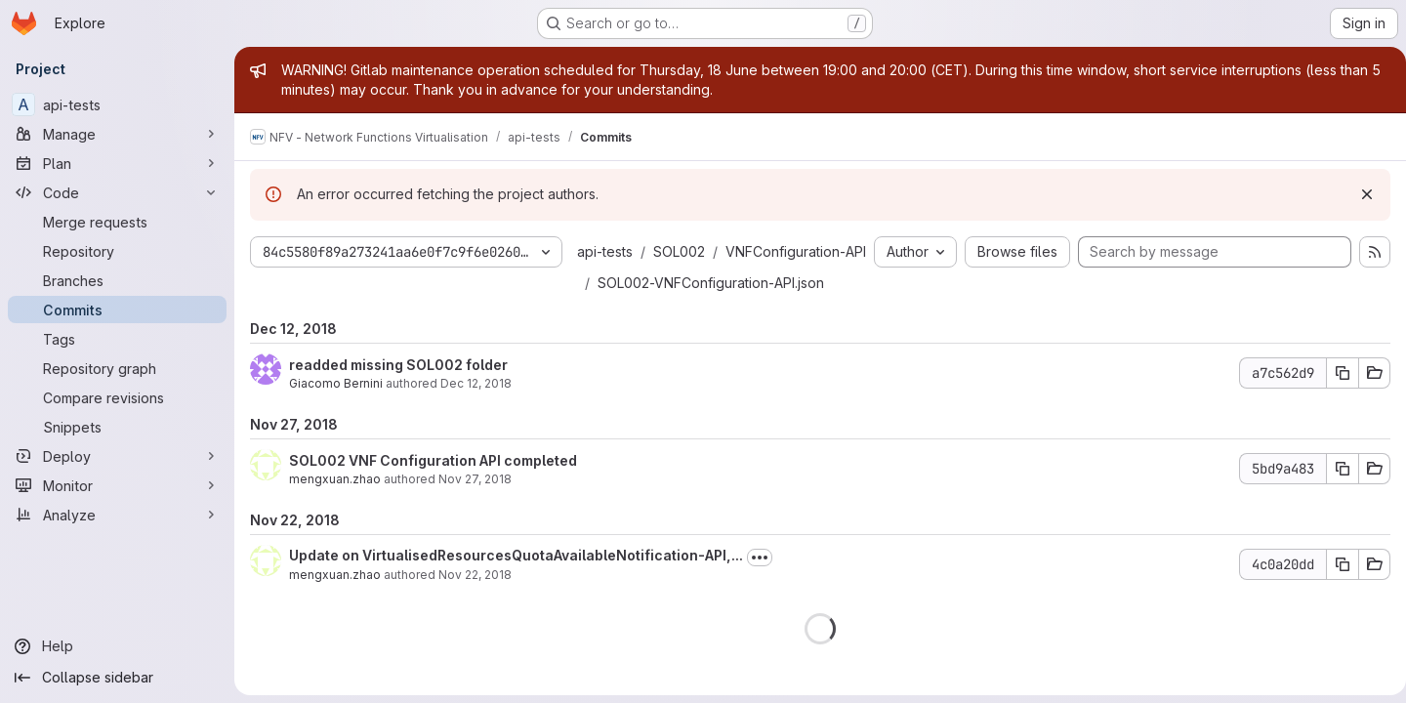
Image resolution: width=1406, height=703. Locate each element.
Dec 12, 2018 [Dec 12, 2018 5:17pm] (476, 414)
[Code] (117, 192)
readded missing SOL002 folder (398, 396)
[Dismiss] (1359, 194)
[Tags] (117, 338)
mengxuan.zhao (335, 510)
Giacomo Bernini (336, 414)
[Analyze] (117, 514)
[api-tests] (117, 104)
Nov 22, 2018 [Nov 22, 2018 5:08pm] (475, 606)
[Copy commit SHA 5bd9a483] (1334, 500)
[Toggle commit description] (759, 589)
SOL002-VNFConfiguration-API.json (711, 314)
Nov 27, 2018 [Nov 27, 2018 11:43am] (475, 510)
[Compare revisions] (117, 397)
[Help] (117, 646)
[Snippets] (117, 426)
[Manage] (117, 133)
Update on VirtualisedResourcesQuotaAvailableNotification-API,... (516, 586)
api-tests (605, 251)
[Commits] (117, 309)
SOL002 (679, 251)
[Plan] (117, 163)
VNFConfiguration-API (668, 282)
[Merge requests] (117, 221)
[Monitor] (117, 485)
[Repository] (117, 251)
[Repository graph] (117, 368)
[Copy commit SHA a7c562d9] (1334, 404)
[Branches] (117, 280)
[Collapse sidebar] (117, 677)
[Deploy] (117, 456)
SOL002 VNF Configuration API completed (433, 491)
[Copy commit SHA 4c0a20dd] (1334, 595)
